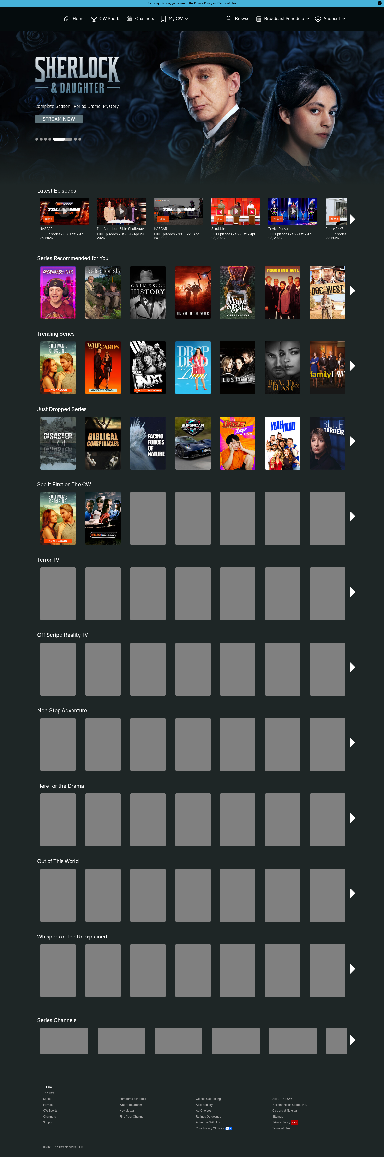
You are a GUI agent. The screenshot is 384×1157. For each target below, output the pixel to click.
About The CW (282, 1099)
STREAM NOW (59, 119)
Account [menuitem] (330, 18)
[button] (353, 219)
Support (48, 1122)
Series (47, 1099)
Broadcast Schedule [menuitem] (282, 18)
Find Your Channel (132, 1116)
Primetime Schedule (133, 1099)
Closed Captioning (208, 1099)
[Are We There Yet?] (235, 1041)
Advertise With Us (208, 1122)
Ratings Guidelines (208, 1116)
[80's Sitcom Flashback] (292, 1041)
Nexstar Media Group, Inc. (289, 1105)
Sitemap (277, 1116)
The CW (45, 17)
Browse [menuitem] (238, 18)
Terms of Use (227, 3)
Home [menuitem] (74, 18)
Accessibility (204, 1105)
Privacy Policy (203, 3)
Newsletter (127, 1110)
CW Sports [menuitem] (105, 18)
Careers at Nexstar (284, 1110)
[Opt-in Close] (380, 3)
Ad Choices (203, 1110)
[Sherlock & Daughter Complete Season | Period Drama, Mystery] (192, 108)
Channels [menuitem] (140, 18)
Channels (49, 1116)
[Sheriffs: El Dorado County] (121, 1041)
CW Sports (50, 1110)
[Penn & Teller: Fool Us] (64, 1041)
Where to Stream (131, 1105)
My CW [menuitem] (174, 18)
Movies (48, 1105)
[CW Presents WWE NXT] (178, 1041)
